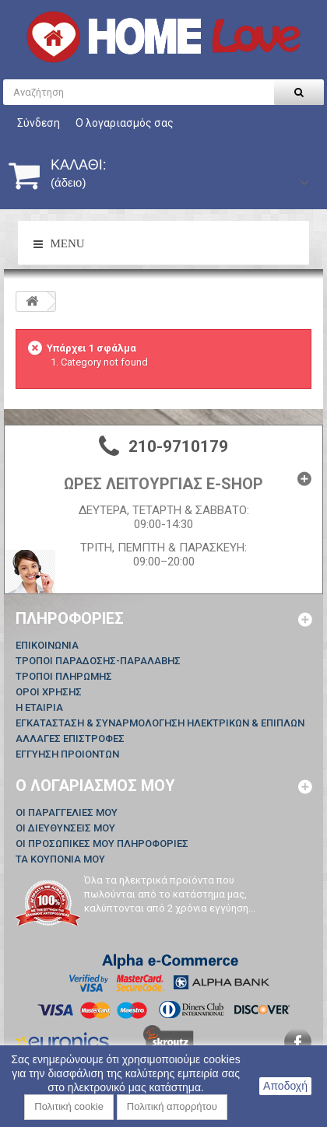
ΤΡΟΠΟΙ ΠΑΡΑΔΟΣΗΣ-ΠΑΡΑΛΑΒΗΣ (98, 661)
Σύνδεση (38, 123)
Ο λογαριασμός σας (125, 123)
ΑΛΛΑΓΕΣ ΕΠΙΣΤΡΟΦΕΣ (70, 738)
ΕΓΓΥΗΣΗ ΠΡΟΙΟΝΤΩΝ (67, 754)
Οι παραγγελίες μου (67, 812)
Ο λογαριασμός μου (95, 785)
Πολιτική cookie (69, 1106)
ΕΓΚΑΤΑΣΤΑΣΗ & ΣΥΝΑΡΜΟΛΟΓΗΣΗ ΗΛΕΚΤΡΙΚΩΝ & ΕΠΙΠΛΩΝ (160, 723)
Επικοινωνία (47, 645)
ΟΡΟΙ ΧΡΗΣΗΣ (49, 692)
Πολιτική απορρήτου (172, 1106)
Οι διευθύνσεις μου (65, 828)
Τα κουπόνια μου (60, 859)
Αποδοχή (285, 1086)
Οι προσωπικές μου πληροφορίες (102, 843)
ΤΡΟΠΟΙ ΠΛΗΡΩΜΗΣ (64, 676)
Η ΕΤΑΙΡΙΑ (39, 707)
